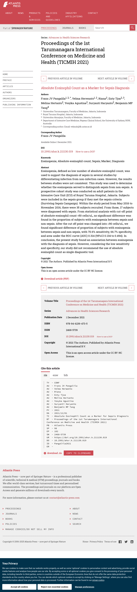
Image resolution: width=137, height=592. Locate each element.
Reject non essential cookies (54, 587)
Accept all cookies (19, 587)
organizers (9, 98)
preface (7, 80)
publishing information (17, 104)
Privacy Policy (96, 541)
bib (66, 375)
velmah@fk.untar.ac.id (81, 126)
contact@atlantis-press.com (64, 497)
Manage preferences (84, 587)
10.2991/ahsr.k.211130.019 (57, 151)
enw (55, 375)
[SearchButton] (132, 28)
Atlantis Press (11, 470)
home (5, 74)
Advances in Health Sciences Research (69, 37)
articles (8, 86)
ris (45, 375)
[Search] (112, 28)
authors (7, 92)
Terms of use (110, 541)
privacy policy (98, 580)
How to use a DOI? (85, 151)
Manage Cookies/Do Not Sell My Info (29, 529)
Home (85, 541)
